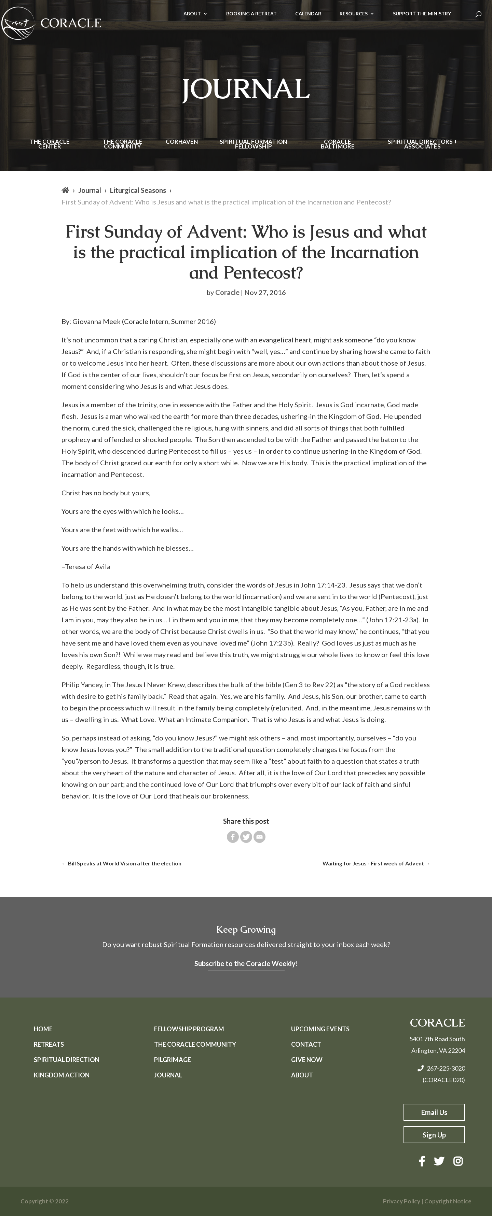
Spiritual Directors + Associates (422, 144)
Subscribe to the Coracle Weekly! (246, 963)
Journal (89, 190)
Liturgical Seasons (138, 190)
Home (43, 1029)
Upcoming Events (320, 1029)
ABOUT (192, 13)
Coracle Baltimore (338, 144)
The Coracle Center (50, 144)
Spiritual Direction (66, 1059)
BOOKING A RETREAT (251, 13)
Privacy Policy (401, 1201)
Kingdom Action (62, 1075)
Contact (306, 1044)
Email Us (434, 1112)
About (302, 1075)
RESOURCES (354, 13)
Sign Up (434, 1135)
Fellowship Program (189, 1029)
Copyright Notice (448, 1201)
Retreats (49, 1044)
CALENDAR (308, 13)
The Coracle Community (122, 144)
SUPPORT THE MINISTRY (422, 13)
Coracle (227, 292)
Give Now (307, 1059)
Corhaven (182, 142)
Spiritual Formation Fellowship (253, 144)
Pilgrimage (172, 1059)
